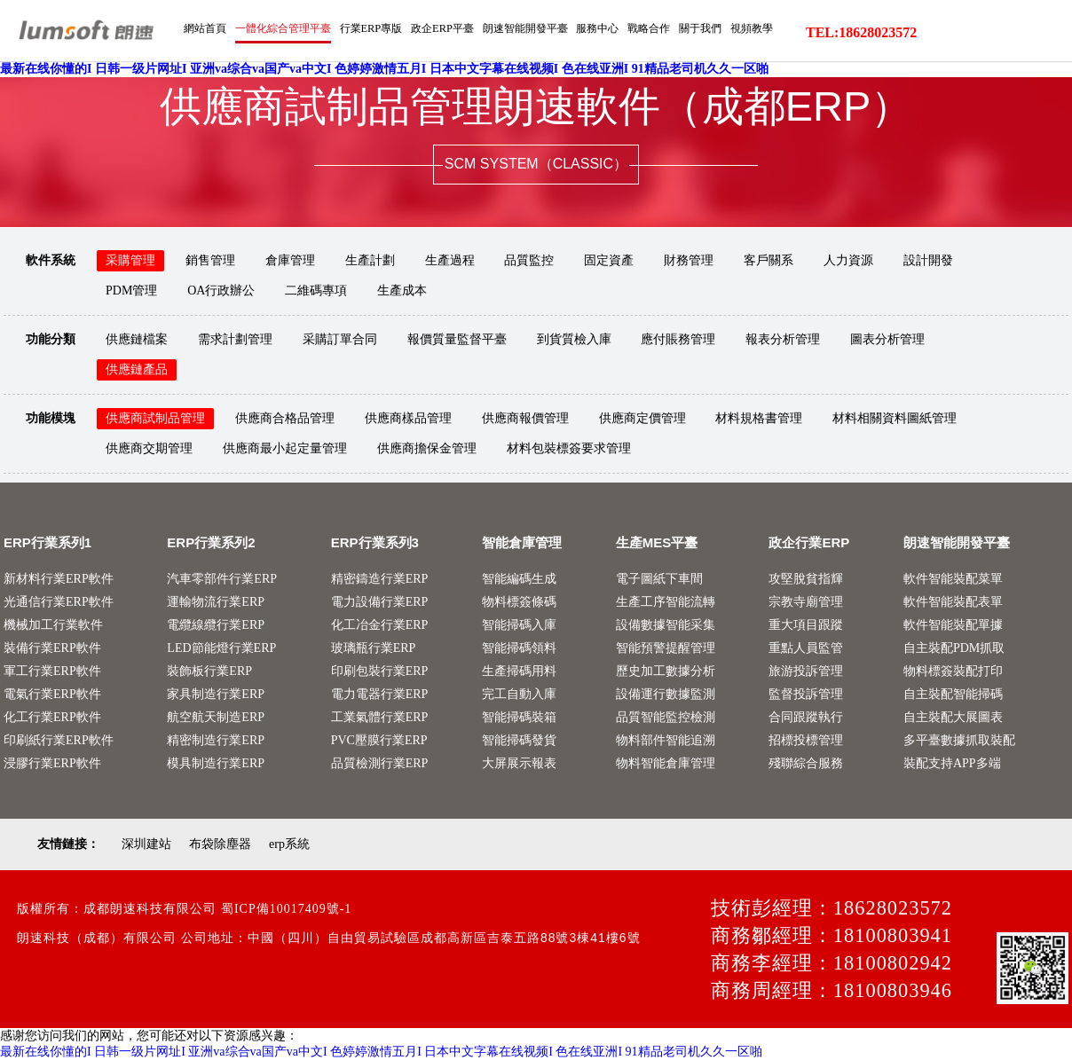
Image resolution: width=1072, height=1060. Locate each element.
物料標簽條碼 (519, 602)
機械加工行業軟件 (53, 625)
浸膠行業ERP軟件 (52, 763)
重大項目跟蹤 (806, 625)
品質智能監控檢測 (665, 717)
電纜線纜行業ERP (215, 625)
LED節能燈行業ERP (221, 648)
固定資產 (609, 260)
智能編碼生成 (519, 578)
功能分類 (50, 339)
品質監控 (529, 260)
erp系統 (289, 844)
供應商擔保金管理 (427, 448)
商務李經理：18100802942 (831, 963)
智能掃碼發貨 (519, 740)
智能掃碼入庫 (519, 625)
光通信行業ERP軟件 (59, 602)
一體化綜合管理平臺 (526, 77)
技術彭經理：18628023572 (831, 908)
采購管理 (130, 260)
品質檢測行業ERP (380, 763)
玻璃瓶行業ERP (373, 648)
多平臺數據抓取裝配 (959, 740)
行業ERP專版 (620, 77)
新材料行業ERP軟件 (59, 578)
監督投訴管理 (806, 694)
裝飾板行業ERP (209, 671)
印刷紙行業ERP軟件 (59, 740)
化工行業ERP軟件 (52, 717)
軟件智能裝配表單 (953, 602)
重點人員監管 (806, 648)
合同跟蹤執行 (806, 717)
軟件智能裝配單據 (953, 625)
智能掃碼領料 (519, 648)
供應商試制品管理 (155, 418)
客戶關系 (768, 260)
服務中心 (863, 77)
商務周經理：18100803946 (831, 990)
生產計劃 (370, 260)
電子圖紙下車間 (659, 578)
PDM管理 (131, 290)
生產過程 (450, 260)
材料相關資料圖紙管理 (894, 418)
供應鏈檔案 (137, 339)
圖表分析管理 (887, 339)
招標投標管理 (806, 740)
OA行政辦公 (221, 290)
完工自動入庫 (519, 694)
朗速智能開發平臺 (785, 77)
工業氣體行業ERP (380, 717)
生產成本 (402, 290)
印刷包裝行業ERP (380, 671)
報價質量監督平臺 (457, 339)
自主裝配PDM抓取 (954, 648)
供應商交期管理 (149, 448)
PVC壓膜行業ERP (379, 740)
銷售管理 (210, 260)
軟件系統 (50, 260)
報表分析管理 (782, 339)
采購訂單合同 (340, 339)
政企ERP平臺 (696, 77)
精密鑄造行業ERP (380, 578)
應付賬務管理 (678, 339)
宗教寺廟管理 (806, 602)
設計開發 (928, 260)
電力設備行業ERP (380, 602)
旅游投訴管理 (806, 671)
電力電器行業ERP (380, 694)
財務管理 (688, 260)
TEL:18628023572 (861, 32)
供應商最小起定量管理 (285, 448)
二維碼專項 (316, 290)
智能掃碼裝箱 (519, 717)
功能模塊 (50, 418)
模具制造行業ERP (215, 763)
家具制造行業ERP (215, 694)
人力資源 (848, 260)
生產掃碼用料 (519, 671)
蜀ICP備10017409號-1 (286, 908)
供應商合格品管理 (285, 418)
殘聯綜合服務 (806, 763)
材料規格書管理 (758, 418)
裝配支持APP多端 (952, 763)
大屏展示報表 (519, 763)
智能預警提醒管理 (665, 648)
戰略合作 (918, 77)
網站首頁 (442, 77)
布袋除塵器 (220, 844)
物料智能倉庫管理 (665, 763)
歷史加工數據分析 (665, 671)
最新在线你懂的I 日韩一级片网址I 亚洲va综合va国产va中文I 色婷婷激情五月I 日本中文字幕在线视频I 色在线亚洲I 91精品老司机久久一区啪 (384, 69)
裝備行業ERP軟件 (52, 648)
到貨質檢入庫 (574, 339)
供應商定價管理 (642, 418)
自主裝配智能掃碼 (953, 694)
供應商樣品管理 (408, 418)
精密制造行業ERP (215, 740)
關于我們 (973, 77)
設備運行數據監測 (665, 694)
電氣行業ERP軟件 (52, 694)
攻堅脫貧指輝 (806, 578)
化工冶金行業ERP (380, 625)
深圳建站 (146, 844)
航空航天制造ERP (215, 717)
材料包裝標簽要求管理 (569, 448)
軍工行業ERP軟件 (52, 671)
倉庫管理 (290, 260)
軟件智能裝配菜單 (953, 578)
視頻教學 (1028, 77)
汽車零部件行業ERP (222, 578)
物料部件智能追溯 (665, 740)
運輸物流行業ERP (215, 602)
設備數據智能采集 (665, 625)
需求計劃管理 (235, 339)
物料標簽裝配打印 (953, 671)
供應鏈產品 (137, 369)
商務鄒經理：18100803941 (831, 935)
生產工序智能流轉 (665, 602)
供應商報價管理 (525, 418)
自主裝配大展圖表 (953, 717)
